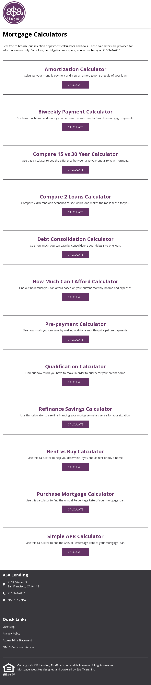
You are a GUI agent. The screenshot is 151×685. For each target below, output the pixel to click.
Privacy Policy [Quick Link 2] (11, 633)
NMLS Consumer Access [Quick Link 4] (18, 647)
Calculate (75, 85)
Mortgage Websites (30, 669)
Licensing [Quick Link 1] (9, 626)
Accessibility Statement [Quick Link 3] (17, 640)
